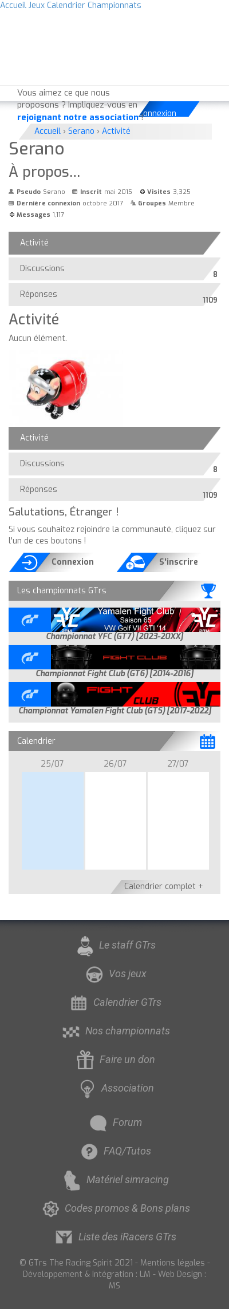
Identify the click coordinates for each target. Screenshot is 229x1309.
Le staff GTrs (114, 945)
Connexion (158, 113)
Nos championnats (115, 1031)
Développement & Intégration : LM (87, 1274)
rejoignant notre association (78, 117)
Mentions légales (172, 1263)
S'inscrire (178, 562)
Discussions (45, 271)
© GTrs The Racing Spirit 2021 (76, 1263)
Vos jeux (115, 973)
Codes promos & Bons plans (114, 1208)
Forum (114, 1122)
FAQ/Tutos (114, 1151)
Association (115, 1088)
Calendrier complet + (163, 886)
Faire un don (114, 1059)
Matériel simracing (115, 1179)
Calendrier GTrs (114, 1002)
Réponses (41, 297)
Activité (34, 242)
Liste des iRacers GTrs (114, 1237)
